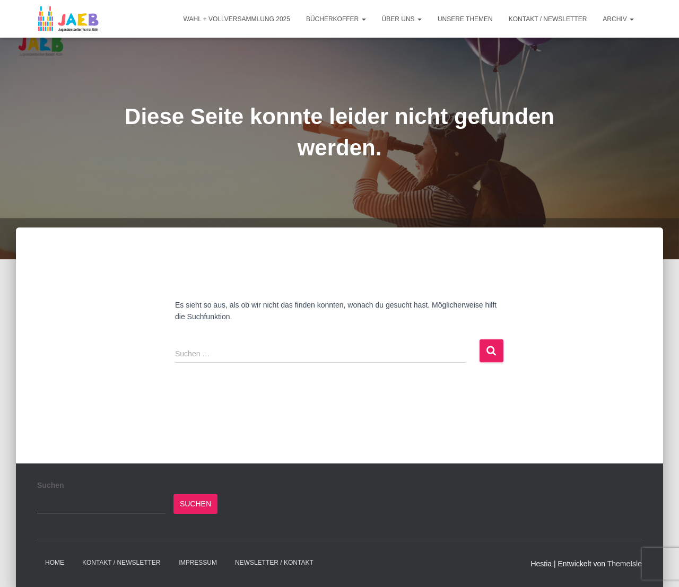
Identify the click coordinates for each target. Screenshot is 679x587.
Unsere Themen (465, 19)
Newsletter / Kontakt (274, 562)
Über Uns (402, 19)
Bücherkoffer (336, 19)
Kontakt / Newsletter (548, 19)
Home (54, 562)
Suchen (50, 485)
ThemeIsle (624, 563)
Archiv (618, 19)
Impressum (197, 562)
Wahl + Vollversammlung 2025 (237, 19)
